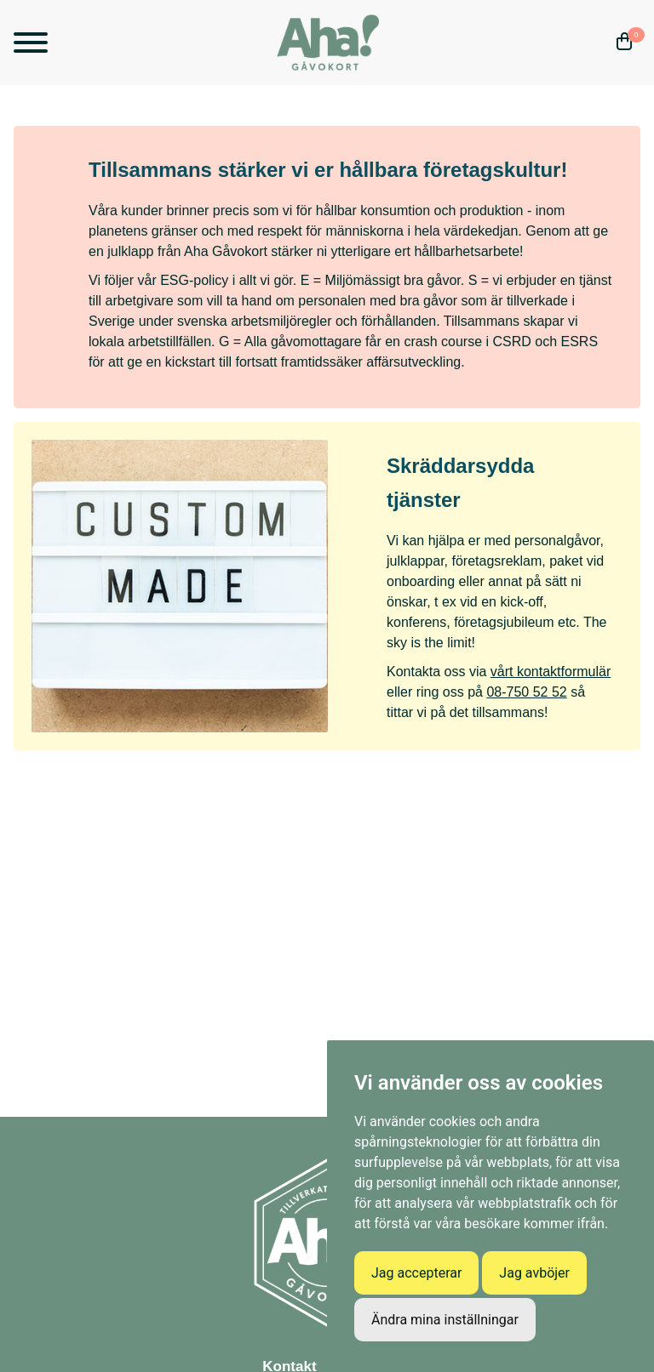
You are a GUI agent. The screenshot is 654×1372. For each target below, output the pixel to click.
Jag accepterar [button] (416, 1273)
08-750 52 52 (526, 692)
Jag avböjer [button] (534, 1273)
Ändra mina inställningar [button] (445, 1320)
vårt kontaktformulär (550, 671)
